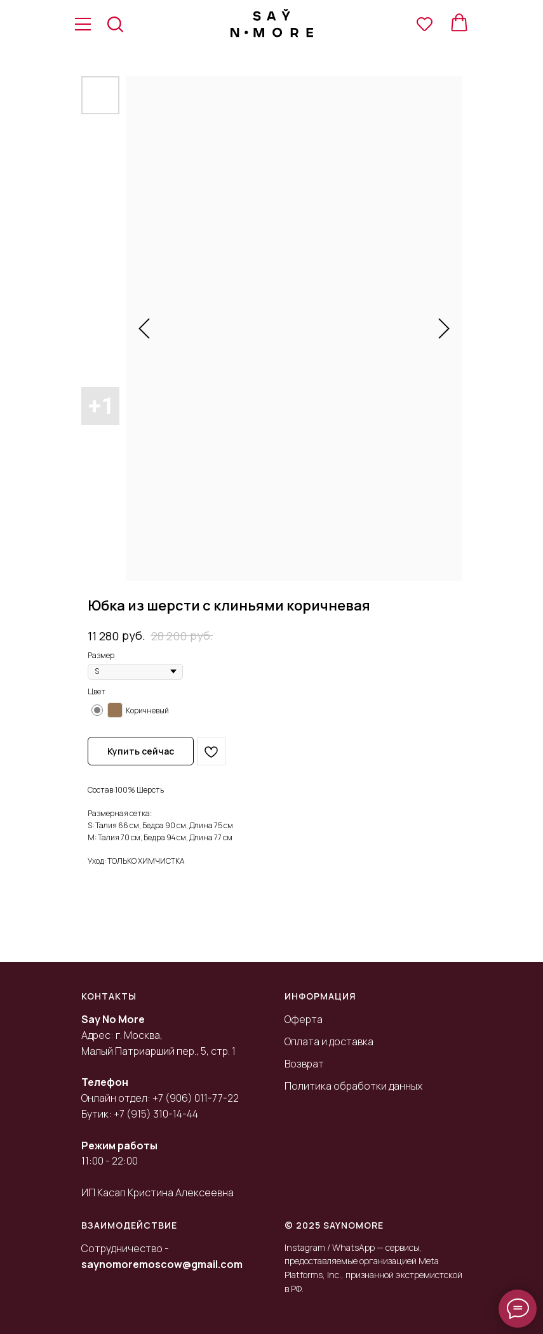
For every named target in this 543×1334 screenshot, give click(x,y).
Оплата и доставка (329, 1041)
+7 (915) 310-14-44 (156, 1114)
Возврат (304, 1064)
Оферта (304, 1019)
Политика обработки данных (353, 1086)
